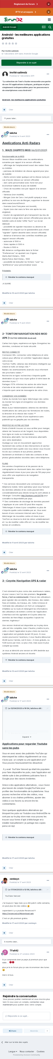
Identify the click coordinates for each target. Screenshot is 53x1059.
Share (12, 1031)
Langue (12, 1051)
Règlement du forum (24, 4)
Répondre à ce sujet (26, 62)
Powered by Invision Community (26, 1055)
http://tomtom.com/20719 (32, 495)
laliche (13, 133)
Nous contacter (27, 1051)
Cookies (41, 1051)
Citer (11, 109)
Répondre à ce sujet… (17, 1016)
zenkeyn (14, 878)
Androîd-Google (31, 54)
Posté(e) (22, 76)
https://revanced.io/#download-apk (18, 913)
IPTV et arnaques (24, 12)
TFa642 (14, 950)
